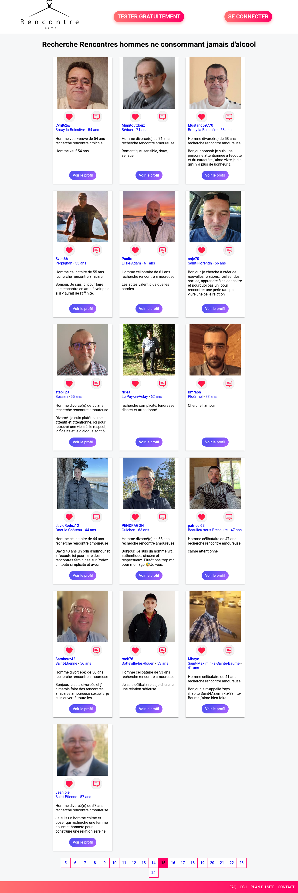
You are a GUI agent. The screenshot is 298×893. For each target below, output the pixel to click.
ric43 (126, 392)
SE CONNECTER (248, 17)
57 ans (85, 797)
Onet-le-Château (68, 530)
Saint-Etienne (66, 663)
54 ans (93, 130)
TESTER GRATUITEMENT (148, 17)
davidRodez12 (67, 525)
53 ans (162, 663)
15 (163, 863)
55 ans (80, 263)
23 (241, 863)
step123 (62, 392)
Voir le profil (83, 175)
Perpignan (63, 263)
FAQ (233, 887)
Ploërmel (195, 396)
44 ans (90, 530)
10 (114, 863)
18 (192, 863)
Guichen (128, 530)
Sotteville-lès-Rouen (138, 663)
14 (153, 863)
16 (173, 863)
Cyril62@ (63, 125)
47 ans (236, 530)
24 (153, 872)
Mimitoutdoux (133, 125)
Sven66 (61, 259)
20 (212, 863)
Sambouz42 (65, 659)
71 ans (141, 130)
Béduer (127, 130)
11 (124, 863)
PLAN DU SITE (262, 887)
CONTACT (286, 887)
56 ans (220, 263)
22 (232, 863)
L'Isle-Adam (131, 263)
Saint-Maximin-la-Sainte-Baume (214, 663)
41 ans (193, 668)
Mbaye (193, 659)
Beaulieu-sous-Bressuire (208, 530)
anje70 (193, 259)
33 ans (211, 396)
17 (183, 863)
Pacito (127, 259)
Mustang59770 (200, 125)
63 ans (143, 530)
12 (134, 863)
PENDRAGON (133, 525)
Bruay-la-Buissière (70, 130)
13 (144, 863)
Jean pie (62, 792)
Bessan (61, 396)
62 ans (156, 396)
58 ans (225, 130)
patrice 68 (196, 525)
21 (222, 863)
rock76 (127, 659)
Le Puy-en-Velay (135, 396)
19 (202, 863)
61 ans (149, 263)
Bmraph (194, 392)
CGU (243, 887)
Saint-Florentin (200, 263)
